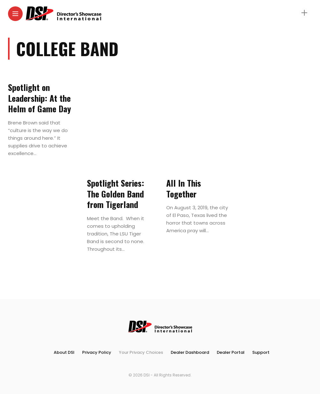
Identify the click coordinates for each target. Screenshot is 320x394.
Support (260, 352)
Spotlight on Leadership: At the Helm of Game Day (39, 98)
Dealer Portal (231, 352)
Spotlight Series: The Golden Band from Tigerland (115, 194)
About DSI (64, 352)
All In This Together (183, 188)
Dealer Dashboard (190, 352)
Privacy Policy (96, 352)
